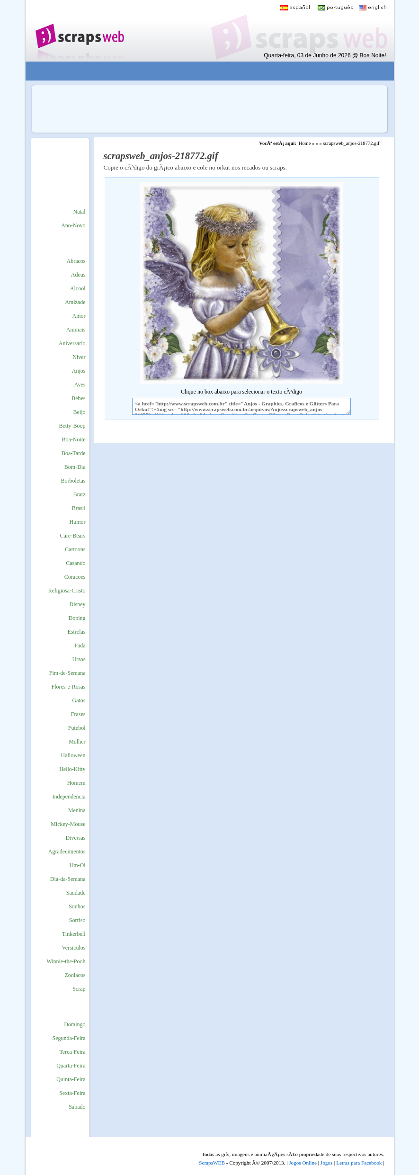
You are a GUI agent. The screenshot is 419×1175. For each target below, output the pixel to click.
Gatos (79, 700)
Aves (80, 384)
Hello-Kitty (72, 769)
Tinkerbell (74, 934)
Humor (78, 522)
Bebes (78, 398)
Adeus (78, 274)
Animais (76, 329)
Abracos (76, 261)
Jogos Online (303, 1163)
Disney (78, 604)
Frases (78, 714)
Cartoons (75, 549)
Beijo (79, 412)
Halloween (73, 755)
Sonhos (77, 906)
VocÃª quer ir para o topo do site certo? (401, 1152)
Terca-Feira (72, 1052)
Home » (306, 143)
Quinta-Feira (70, 1079)
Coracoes (75, 577)
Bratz (79, 494)
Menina (77, 810)
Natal (79, 211)
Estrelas (77, 631)
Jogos (327, 1163)
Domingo (74, 1024)
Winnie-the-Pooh (65, 961)
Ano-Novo (73, 225)
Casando (75, 563)
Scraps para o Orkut (79, 31)
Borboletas (73, 480)
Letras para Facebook (359, 1163)
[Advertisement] (202, 71)
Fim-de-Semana (67, 673)
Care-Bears (73, 535)
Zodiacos (75, 975)
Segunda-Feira (69, 1038)
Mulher (77, 741)
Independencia (69, 796)
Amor (79, 316)
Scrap (78, 989)
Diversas (76, 837)
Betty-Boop (72, 425)
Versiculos (74, 947)
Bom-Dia (75, 467)
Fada (79, 645)
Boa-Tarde (73, 453)
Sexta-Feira (72, 1093)
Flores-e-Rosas (69, 686)
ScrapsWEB (212, 1163)
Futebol (77, 728)
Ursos (78, 659)
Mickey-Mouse (68, 824)
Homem (76, 783)
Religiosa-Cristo (67, 590)
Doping (77, 618)
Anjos (79, 371)
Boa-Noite (74, 439)
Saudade (76, 892)
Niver (78, 357)
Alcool (78, 288)
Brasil (79, 508)
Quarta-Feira (70, 1065)
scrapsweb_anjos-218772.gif (351, 143)
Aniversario (72, 343)
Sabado (77, 1106)
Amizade (75, 302)
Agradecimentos (67, 851)
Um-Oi (78, 865)
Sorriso (77, 920)
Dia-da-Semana (68, 879)
